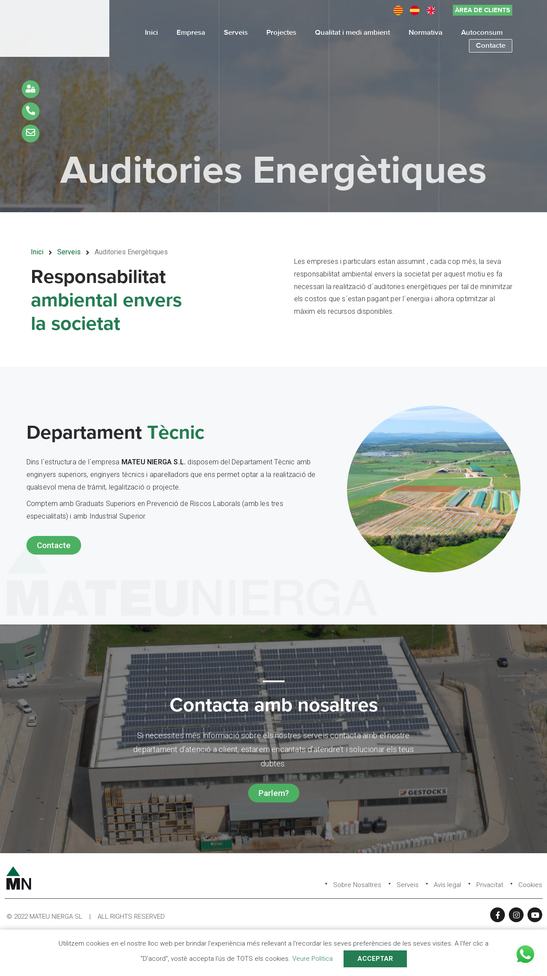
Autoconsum (482, 32)
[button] (482, 10)
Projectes (281, 32)
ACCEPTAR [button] (375, 959)
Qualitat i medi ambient (352, 32)
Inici (151, 32)
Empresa (191, 32)
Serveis (236, 32)
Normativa (425, 32)
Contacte (490, 45)
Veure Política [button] (312, 959)
